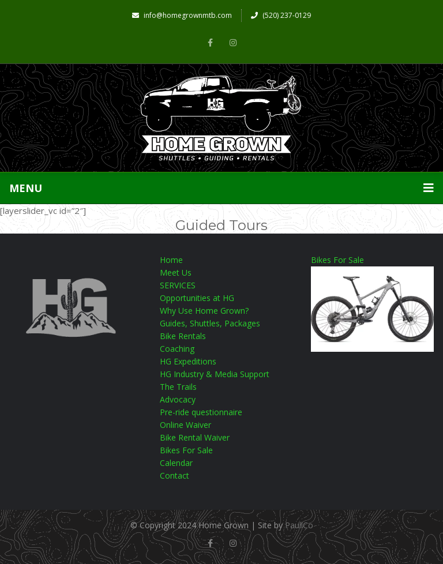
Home (171, 259)
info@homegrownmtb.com (182, 15)
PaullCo (299, 525)
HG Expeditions (188, 361)
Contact (174, 475)
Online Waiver (185, 424)
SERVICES (178, 285)
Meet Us (176, 272)
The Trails (178, 386)
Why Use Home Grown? (204, 310)
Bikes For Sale (186, 450)
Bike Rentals (183, 335)
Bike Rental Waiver (195, 437)
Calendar (176, 462)
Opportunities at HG (197, 297)
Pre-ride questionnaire (201, 412)
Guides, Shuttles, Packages (210, 323)
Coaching (177, 348)
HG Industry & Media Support (214, 374)
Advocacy (178, 399)
